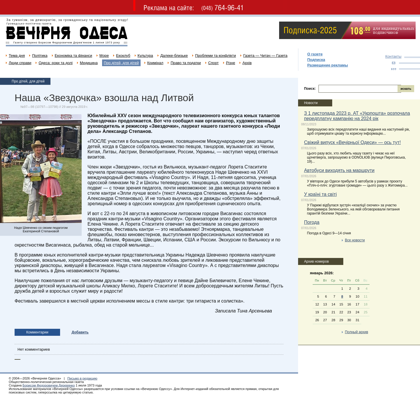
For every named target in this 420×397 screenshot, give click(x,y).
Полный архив (356, 332)
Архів (247, 63)
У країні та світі (320, 194)
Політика (39, 55)
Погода (311, 222)
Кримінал (155, 63)
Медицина (89, 63)
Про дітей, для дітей (121, 63)
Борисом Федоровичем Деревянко (48, 385)
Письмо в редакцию (82, 378)
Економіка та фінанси (73, 55)
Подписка (316, 59)
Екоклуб (123, 55)
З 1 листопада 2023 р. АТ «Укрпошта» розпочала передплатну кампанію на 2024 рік (357, 116)
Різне (230, 63)
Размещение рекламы (327, 65)
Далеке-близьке (174, 55)
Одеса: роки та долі (55, 63)
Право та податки (186, 63)
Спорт (213, 63)
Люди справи (20, 63)
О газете (315, 54)
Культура (145, 55)
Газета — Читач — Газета (265, 55)
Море (104, 55)
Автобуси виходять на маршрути (339, 170)
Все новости (355, 240)
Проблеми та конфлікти (215, 55)
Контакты (393, 56)
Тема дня (17, 55)
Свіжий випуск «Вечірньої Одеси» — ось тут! (352, 142)
